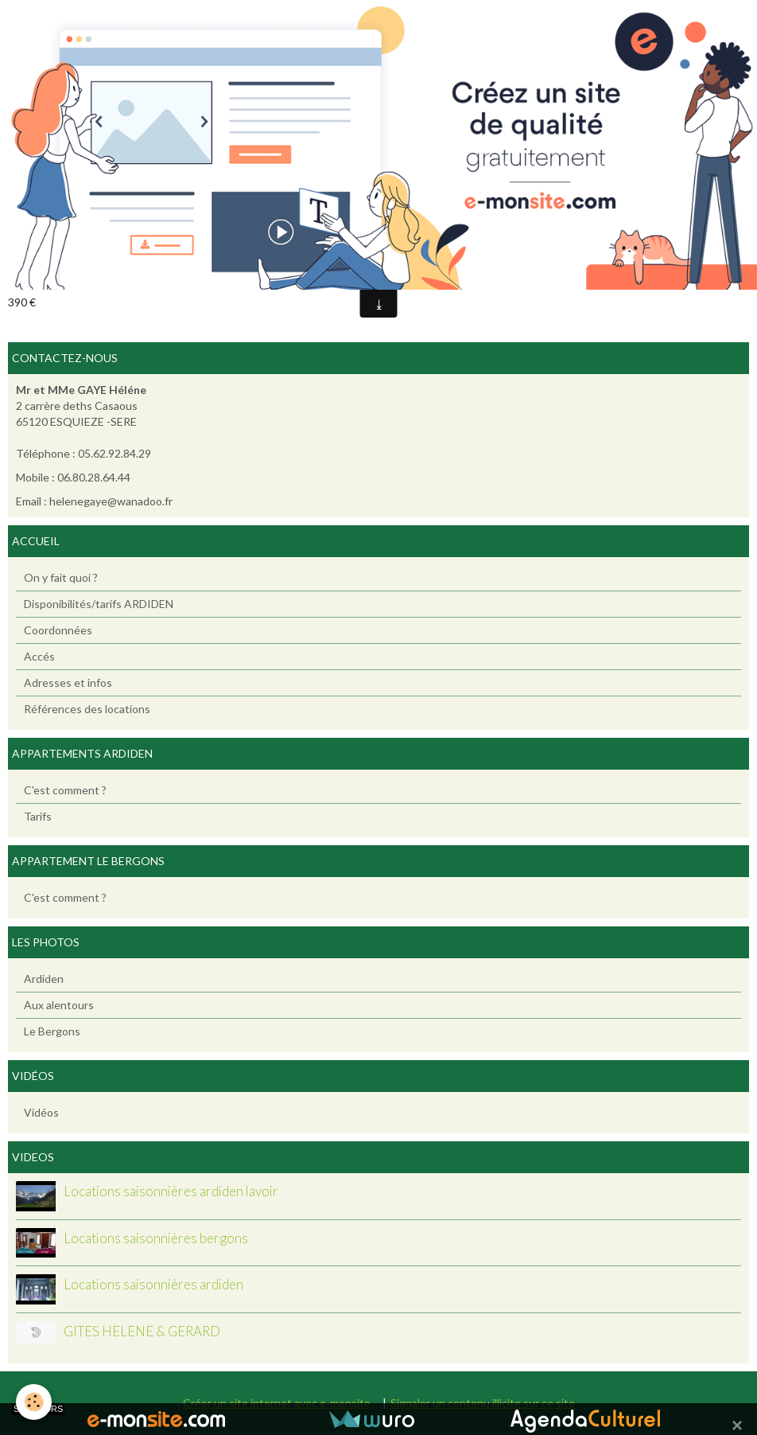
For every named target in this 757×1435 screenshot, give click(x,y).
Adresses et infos (68, 682)
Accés (39, 656)
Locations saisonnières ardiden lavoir (171, 1191)
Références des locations (87, 709)
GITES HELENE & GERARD (142, 1331)
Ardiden (44, 978)
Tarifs (38, 816)
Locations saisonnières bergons (156, 1238)
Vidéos (41, 1112)
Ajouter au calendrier (75, 277)
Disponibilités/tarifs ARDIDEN (98, 603)
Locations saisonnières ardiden (153, 1285)
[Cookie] (34, 1402)
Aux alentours (59, 1005)
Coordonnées (58, 630)
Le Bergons (52, 1031)
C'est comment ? (65, 790)
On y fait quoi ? (61, 577)
